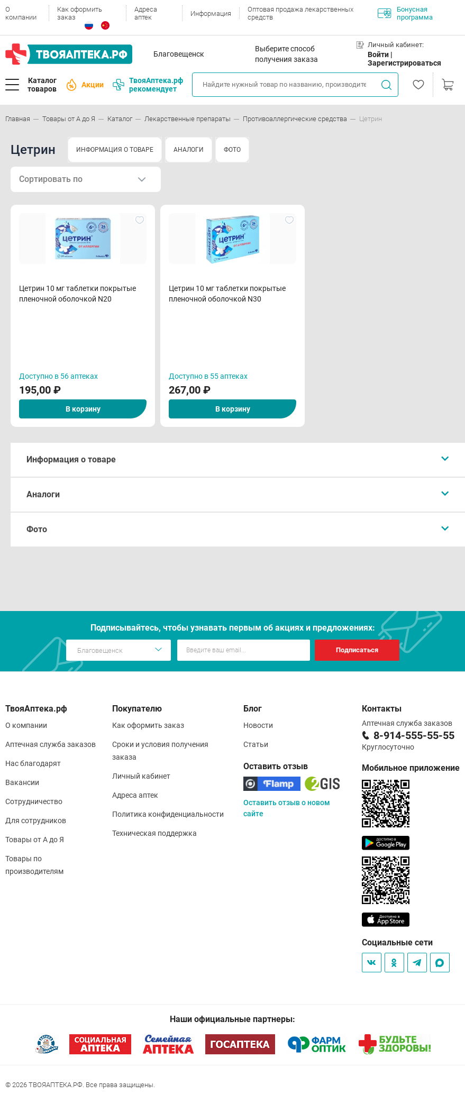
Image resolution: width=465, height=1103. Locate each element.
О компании (21, 13)
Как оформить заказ (79, 13)
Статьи (255, 744)
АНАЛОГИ (189, 149)
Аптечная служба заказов (50, 744)
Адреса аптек (145, 13)
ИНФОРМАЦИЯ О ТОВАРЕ (114, 149)
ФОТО (232, 149)
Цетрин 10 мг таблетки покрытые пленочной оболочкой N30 (227, 293)
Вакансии (22, 782)
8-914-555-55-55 (413, 735)
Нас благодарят (33, 763)
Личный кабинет (141, 776)
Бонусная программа (405, 13)
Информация (210, 13)
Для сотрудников (35, 820)
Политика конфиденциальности (168, 814)
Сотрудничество (33, 801)
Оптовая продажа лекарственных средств (300, 13)
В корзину (83, 409)
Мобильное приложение (411, 768)
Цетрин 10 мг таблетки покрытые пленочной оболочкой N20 (77, 293)
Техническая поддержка (154, 833)
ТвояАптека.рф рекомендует (148, 84)
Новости (258, 725)
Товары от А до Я (34, 839)
